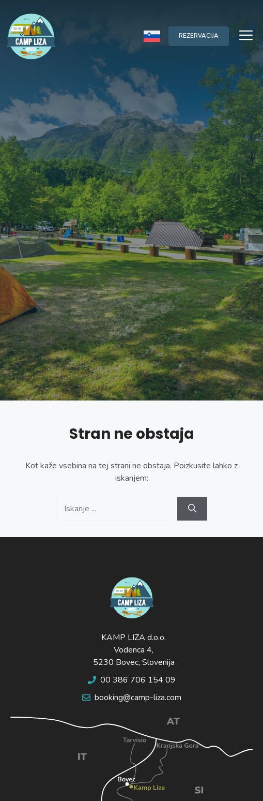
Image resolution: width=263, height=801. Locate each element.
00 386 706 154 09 (138, 680)
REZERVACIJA (199, 36)
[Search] (192, 509)
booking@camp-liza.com (138, 697)
